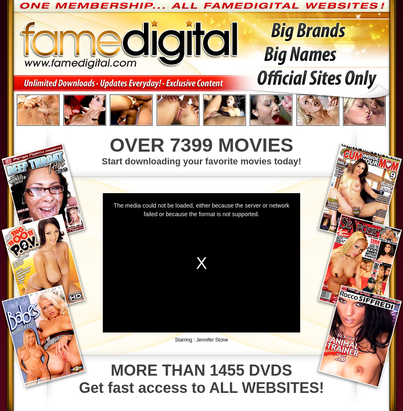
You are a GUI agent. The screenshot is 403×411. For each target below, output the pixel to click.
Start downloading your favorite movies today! (201, 150)
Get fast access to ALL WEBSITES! (201, 379)
